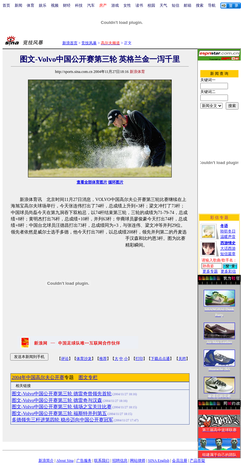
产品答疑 (197, 460)
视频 (55, 5)
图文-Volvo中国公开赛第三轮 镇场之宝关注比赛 (62, 406)
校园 (151, 5)
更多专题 (210, 271)
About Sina (64, 460)
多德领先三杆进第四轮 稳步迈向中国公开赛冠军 (62, 419)
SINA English (158, 460)
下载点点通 (160, 358)
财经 (67, 5)
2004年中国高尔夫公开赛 (38, 377)
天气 (163, 5)
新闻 (18, 5)
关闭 (182, 358)
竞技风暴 (89, 43)
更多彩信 (228, 271)
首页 (6, 5)
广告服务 (84, 460)
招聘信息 (119, 460)
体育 (30, 5)
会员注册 (179, 460)
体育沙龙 (84, 358)
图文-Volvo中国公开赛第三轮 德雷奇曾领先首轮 (62, 393)
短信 (175, 5)
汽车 (91, 5)
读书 (139, 5)
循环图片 (115, 182)
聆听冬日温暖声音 (228, 231)
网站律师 (137, 460)
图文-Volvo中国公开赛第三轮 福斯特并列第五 (59, 413)
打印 (139, 358)
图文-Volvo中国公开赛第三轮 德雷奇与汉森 (57, 400)
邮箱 (187, 5)
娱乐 (42, 5)
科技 (79, 5)
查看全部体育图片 (92, 182)
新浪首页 (70, 43)
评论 (65, 358)
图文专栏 (88, 377)
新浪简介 (46, 460)
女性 (127, 5)
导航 (212, 5)
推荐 (103, 358)
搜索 (199, 5)
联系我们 (101, 460)
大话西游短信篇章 (228, 248)
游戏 (115, 5)
